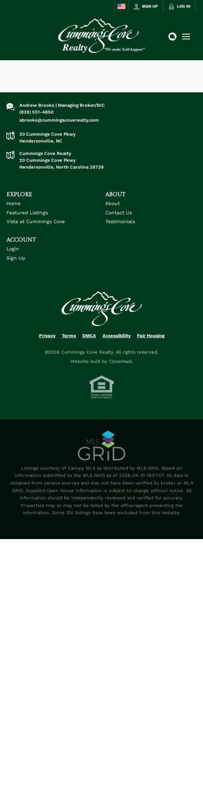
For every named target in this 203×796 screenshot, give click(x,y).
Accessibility (117, 335)
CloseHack (120, 361)
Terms (69, 335)
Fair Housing (150, 335)
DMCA (89, 335)
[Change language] (121, 6)
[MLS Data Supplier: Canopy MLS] (101, 446)
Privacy (47, 335)
